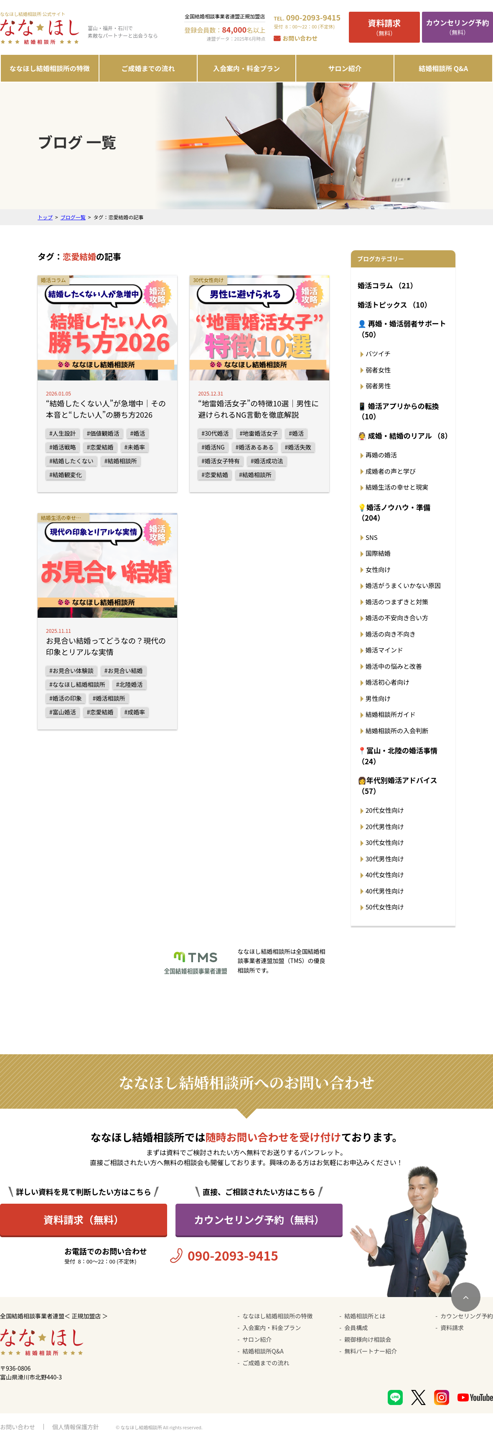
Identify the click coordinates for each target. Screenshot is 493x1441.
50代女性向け (385, 906)
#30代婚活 (215, 433)
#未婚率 (135, 447)
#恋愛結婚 (100, 447)
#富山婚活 (62, 712)
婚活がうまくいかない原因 (403, 585)
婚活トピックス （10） (394, 304)
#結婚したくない (71, 461)
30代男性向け (385, 858)
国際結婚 (378, 553)
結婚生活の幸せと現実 (397, 487)
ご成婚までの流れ (148, 68)
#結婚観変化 (65, 474)
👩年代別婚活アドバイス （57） (397, 785)
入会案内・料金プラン (246, 68)
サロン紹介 (345, 68)
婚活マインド (384, 649)
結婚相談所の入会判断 (397, 730)
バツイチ (378, 353)
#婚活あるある (255, 447)
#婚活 (137, 433)
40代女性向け (385, 874)
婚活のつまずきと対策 (397, 601)
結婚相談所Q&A (262, 1351)
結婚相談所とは (364, 1316)
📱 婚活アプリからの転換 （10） (398, 411)
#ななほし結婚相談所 (77, 684)
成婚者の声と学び (391, 471)
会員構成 (356, 1327)
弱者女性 (378, 369)
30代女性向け (385, 842)
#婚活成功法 (267, 461)
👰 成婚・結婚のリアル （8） (404, 435)
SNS (372, 537)
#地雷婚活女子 (259, 433)
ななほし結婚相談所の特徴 (50, 68)
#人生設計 (62, 433)
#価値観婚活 (103, 433)
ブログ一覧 (73, 217)
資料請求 (452, 1327)
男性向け (378, 698)
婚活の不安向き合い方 (397, 617)
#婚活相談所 (109, 698)
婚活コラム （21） (387, 285)
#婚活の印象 (65, 698)
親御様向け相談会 (367, 1339)
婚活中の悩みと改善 (394, 666)
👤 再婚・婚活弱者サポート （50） (402, 328)
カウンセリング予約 (466, 1316)
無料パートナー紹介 (370, 1351)
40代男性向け (385, 890)
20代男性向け (385, 826)
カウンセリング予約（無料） (259, 1219)
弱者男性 (378, 385)
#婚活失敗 (298, 447)
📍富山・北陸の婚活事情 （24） (397, 755)
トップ (45, 217)
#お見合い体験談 (71, 670)
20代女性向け (385, 810)
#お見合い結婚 (123, 670)
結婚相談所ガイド (391, 714)
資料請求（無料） (83, 1219)
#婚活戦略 (62, 447)
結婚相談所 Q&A (443, 68)
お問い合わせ (300, 38)
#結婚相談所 (120, 461)
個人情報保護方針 (75, 1427)
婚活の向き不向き (391, 633)
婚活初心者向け (387, 682)
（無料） (384, 27)
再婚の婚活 (381, 454)
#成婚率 (135, 712)
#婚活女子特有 (220, 461)
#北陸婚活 (129, 684)
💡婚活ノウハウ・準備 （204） (394, 512)
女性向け (378, 569)
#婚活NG (213, 447)
